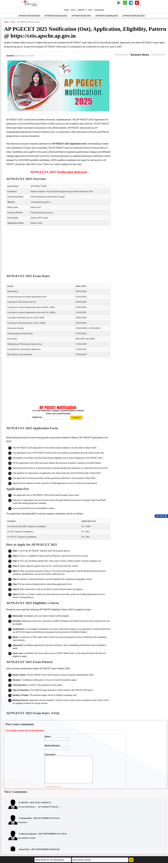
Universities (99, 10)
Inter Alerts (161, 516)
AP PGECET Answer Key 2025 (56, 16)
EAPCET (82, 10)
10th (66, 10)
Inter (73, 10)
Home (6, 22)
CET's (90, 10)
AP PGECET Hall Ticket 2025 (29, 16)
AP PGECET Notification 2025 (133, 16)
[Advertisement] (58, 249)
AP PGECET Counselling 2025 (106, 16)
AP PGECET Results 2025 (81, 16)
